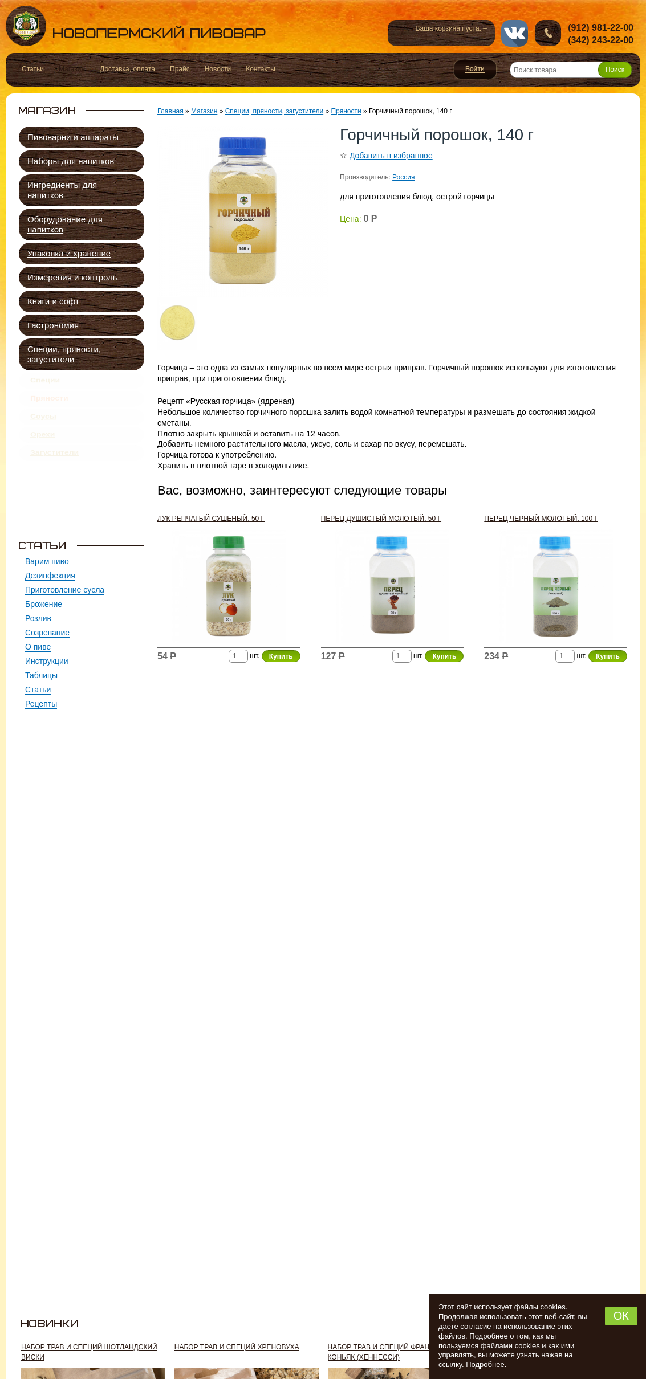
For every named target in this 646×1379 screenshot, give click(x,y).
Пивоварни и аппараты (73, 137)
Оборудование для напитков (65, 224)
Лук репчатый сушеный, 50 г (211, 519)
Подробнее (485, 1364)
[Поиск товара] (571, 70)
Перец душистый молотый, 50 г (381, 519)
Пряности (49, 404)
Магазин (204, 111)
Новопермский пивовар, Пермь (136, 26)
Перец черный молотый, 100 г (541, 519)
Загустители (54, 471)
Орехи (42, 449)
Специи (45, 382)
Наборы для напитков (70, 161)
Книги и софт (53, 301)
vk (514, 33)
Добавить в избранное (391, 155)
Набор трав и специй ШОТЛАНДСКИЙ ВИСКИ (89, 1352)
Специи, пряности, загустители (64, 354)
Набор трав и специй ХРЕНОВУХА (236, 1347)
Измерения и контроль (72, 277)
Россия (403, 177)
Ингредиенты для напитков (62, 190)
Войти (475, 69)
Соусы (43, 426)
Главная (170, 111)
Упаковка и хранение (69, 253)
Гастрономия (53, 325)
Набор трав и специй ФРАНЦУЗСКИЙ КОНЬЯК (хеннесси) (395, 1352)
